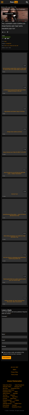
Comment (4, 316)
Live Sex (5, 398)
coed (5, 45)
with (17, 45)
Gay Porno (15, 396)
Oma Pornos (6, 396)
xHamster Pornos (7, 403)
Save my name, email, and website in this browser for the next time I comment (13, 353)
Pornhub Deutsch (7, 400)
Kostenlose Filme (7, 391)
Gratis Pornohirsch (19, 385)
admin (5, 41)
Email (3, 340)
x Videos (17, 400)
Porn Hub (12, 401)
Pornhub (14, 405)
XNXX (16, 391)
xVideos (5, 401)
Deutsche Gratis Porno (8, 390)
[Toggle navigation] (2, 2)
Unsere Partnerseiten (14, 381)
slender (11, 45)
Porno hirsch (6, 405)
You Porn (5, 395)
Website (4, 346)
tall (13, 45)
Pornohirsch (6, 407)
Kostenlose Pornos (16, 407)
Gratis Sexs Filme (7, 385)
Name (4, 334)
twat (15, 45)
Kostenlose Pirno (15, 388)
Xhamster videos (7, 386)
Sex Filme (5, 388)
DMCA (14, 369)
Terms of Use (14, 374)
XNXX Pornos (6, 393)
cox (7, 45)
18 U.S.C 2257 (14, 367)
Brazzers (13, 395)
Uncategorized (8, 43)
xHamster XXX (18, 386)
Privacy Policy (14, 372)
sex (8, 45)
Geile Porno (13, 398)
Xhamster (15, 393)
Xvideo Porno (18, 403)
